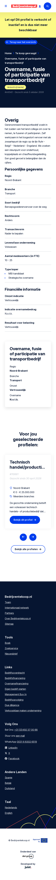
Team (8, 602)
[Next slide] (32, 537)
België (8, 782)
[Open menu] (6, 6)
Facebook (13, 758)
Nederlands (11, 807)
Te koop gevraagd (25, 53)
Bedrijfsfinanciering (15, 678)
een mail (20, 735)
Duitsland (10, 788)
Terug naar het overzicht (23, 42)
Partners (9, 613)
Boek (7, 642)
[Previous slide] (23, 537)
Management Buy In (16, 694)
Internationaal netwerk (17, 607)
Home (8, 53)
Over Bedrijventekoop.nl (18, 618)
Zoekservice (11, 648)
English (8, 812)
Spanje (8, 777)
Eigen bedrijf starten (15, 688)
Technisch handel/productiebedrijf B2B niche (28, 464)
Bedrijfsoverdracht (15, 672)
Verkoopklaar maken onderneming (23, 710)
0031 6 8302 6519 (27, 741)
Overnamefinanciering (16, 683)
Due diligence (12, 705)
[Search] (47, 6)
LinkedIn (12, 747)
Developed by (28, 866)
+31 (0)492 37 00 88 (26, 729)
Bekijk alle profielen (26, 549)
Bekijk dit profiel (23, 519)
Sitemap (9, 623)
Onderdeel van (28, 854)
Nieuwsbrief (11, 653)
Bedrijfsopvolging (14, 699)
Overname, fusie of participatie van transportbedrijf (25, 60)
